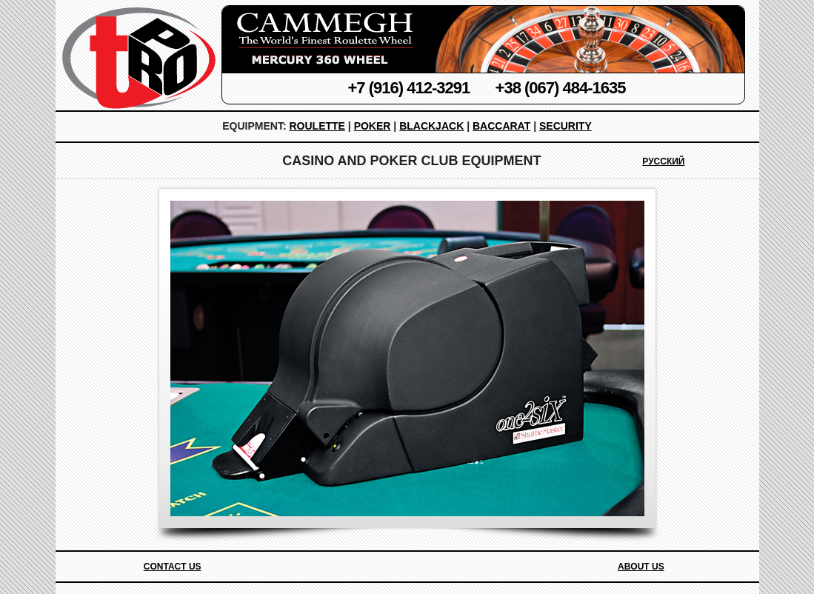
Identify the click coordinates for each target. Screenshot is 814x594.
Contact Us (172, 566)
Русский (663, 161)
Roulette (316, 126)
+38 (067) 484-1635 (561, 88)
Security (565, 126)
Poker (372, 126)
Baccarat (501, 126)
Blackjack (431, 126)
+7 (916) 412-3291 (409, 88)
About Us (641, 566)
